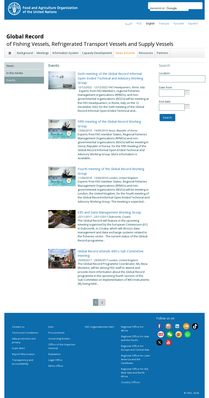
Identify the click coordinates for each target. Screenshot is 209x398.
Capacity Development (97, 53)
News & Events (125, 53)
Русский (179, 23)
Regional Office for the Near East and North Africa (134, 372)
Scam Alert (18, 348)
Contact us (18, 326)
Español (193, 23)
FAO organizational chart (99, 326)
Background (25, 53)
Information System (65, 53)
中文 (139, 23)
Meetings (43, 53)
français (164, 23)
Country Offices (130, 382)
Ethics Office (55, 365)
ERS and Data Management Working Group (109, 212)
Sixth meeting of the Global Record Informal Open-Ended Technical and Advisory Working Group (110, 78)
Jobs (50, 326)
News (10, 66)
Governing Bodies (59, 338)
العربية (128, 23)
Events (11, 80)
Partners (162, 53)
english (150, 23)
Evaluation (54, 354)
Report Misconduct (23, 354)
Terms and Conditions (25, 332)
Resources (146, 53)
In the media (15, 73)
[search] (169, 8)
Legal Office (55, 360)
